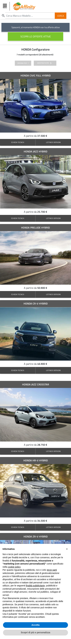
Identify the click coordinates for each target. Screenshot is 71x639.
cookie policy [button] (14, 567)
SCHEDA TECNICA (17, 142)
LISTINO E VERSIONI (53, 142)
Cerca (60, 15)
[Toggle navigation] (5, 6)
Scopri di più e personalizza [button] (35, 632)
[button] (66, 549)
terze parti (52, 570)
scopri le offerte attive (35, 36)
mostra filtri (45, 63)
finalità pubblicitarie (35, 585)
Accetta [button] (36, 625)
